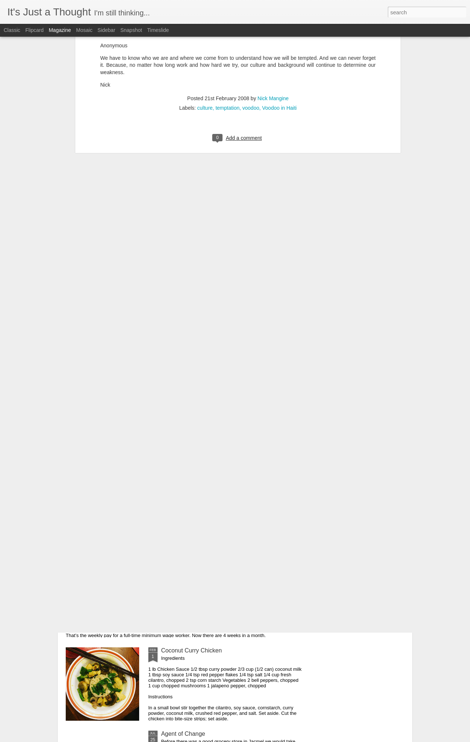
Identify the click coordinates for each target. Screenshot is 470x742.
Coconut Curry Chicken (191, 650)
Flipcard (34, 30)
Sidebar (106, 30)
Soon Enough (179, 484)
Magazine (60, 30)
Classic (12, 30)
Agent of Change (183, 734)
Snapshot (131, 30)
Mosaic (84, 30)
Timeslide (158, 30)
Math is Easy (95, 567)
